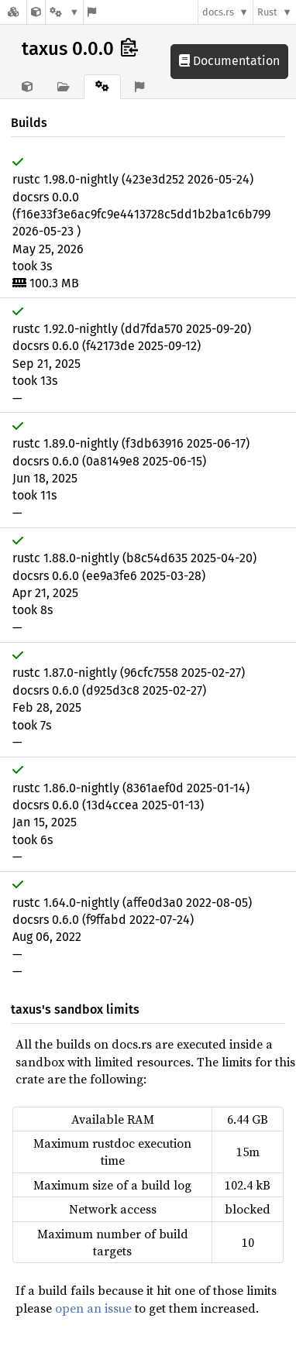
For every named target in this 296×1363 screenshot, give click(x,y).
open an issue (93, 1308)
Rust (267, 12)
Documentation (229, 60)
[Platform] (64, 12)
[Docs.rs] (13, 12)
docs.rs (218, 12)
